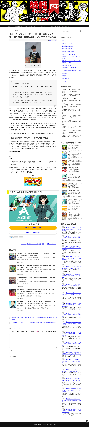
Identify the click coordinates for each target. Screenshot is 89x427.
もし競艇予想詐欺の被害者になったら (71, 70)
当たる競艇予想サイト (30, 26)
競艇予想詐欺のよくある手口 (69, 67)
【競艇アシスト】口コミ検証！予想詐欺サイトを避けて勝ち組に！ (75, 201)
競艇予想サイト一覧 (19, 26)
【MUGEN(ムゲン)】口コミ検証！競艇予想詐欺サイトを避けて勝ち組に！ (75, 169)
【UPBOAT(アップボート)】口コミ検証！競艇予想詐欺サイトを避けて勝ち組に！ (71, 121)
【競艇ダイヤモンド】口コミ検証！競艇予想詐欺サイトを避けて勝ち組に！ (75, 215)
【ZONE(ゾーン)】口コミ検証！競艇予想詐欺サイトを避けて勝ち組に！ (75, 154)
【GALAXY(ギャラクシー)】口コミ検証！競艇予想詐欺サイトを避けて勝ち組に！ (71, 111)
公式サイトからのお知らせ (68, 54)
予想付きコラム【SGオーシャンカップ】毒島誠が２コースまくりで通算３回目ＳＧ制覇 (32, 323)
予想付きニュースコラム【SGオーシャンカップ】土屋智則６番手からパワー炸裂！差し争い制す (32, 318)
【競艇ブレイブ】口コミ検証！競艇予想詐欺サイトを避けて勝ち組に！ (75, 147)
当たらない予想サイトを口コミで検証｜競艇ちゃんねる (45, 424)
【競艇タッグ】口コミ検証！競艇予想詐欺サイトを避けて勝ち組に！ (75, 208)
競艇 (43, 244)
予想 (40, 244)
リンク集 (64, 81)
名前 (10, 351)
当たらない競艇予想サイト (42, 26)
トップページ (11, 26)
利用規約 (64, 76)
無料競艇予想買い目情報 (55, 26)
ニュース (23, 244)
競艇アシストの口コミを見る (33, 232)
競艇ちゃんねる (51, 244)
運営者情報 (65, 73)
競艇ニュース (52, 40)
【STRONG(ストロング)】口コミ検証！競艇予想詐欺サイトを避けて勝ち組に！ (71, 100)
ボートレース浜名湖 (32, 244)
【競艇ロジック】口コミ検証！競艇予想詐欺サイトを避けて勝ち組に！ (75, 185)
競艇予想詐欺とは (65, 26)
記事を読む (20, 262)
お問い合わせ (65, 78)
